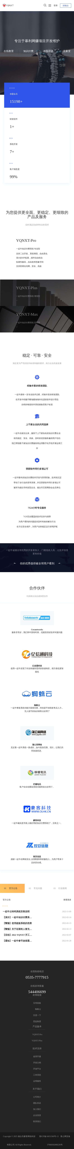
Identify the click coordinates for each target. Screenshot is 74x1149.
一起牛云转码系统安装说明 (16, 911)
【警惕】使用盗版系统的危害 (17, 923)
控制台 (66, 6)
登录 (56, 5)
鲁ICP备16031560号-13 (49, 1136)
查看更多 (67, 900)
